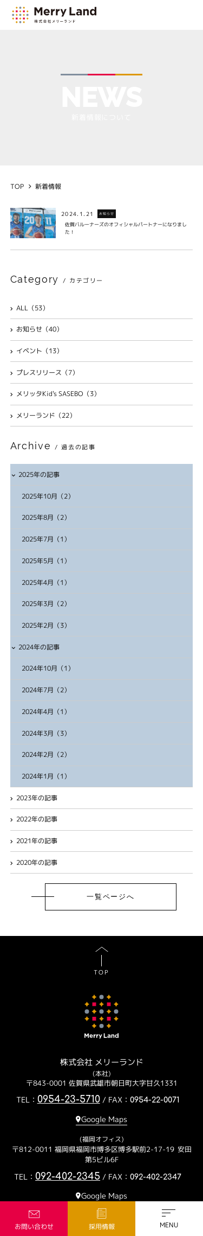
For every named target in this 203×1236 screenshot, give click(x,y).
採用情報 (102, 1226)
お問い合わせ (34, 1226)
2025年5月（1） (46, 560)
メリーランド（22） (43, 415)
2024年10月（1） (48, 668)
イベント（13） (36, 350)
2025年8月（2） (46, 517)
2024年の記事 (35, 647)
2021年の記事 (34, 840)
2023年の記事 (34, 797)
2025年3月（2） (46, 603)
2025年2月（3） (46, 625)
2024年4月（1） (46, 711)
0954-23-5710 (68, 1099)
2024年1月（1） (46, 776)
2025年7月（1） (46, 539)
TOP (101, 972)
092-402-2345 (67, 1176)
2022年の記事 (34, 819)
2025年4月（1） (46, 582)
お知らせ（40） (36, 329)
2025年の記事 (35, 474)
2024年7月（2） (46, 690)
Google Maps (104, 1119)
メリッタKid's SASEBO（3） (55, 393)
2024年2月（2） (46, 754)
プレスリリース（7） (44, 372)
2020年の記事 (34, 862)
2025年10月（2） (48, 496)
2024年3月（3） (46, 733)
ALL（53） (29, 308)
